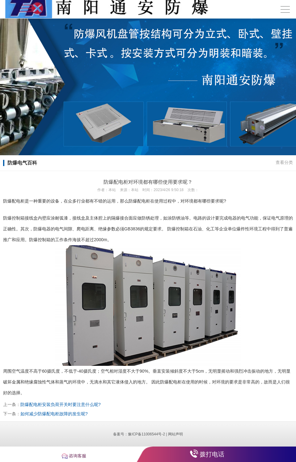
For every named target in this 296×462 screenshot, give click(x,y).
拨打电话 (212, 454)
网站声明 (175, 434)
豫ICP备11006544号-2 (146, 434)
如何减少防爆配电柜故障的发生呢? (54, 413)
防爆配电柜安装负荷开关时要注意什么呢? (60, 404)
